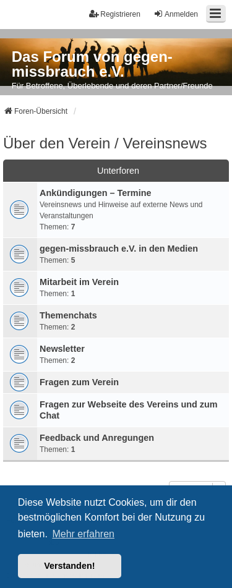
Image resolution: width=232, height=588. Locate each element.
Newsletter (62, 349)
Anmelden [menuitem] (175, 14)
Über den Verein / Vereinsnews (105, 143)
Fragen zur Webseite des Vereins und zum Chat (129, 409)
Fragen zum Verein (79, 382)
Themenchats (68, 315)
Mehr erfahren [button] (83, 534)
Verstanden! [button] (69, 566)
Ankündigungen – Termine (95, 193)
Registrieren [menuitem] (114, 14)
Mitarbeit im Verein (79, 282)
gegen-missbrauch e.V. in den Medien (119, 249)
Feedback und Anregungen (97, 438)
